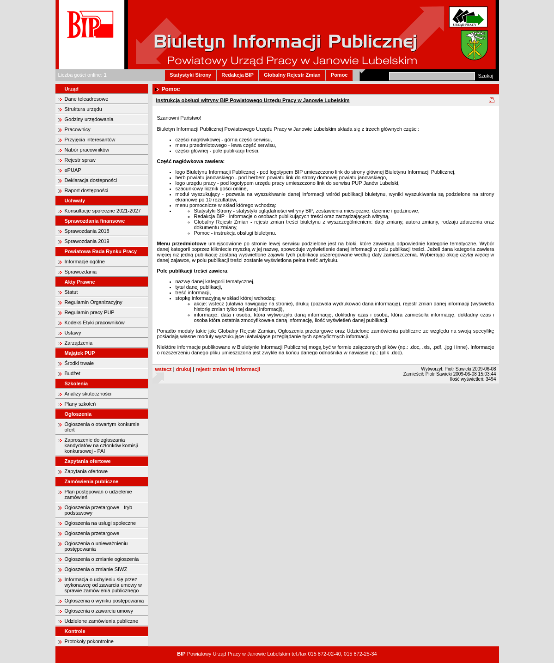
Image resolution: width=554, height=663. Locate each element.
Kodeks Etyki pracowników (95, 322)
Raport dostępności (87, 190)
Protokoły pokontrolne (89, 641)
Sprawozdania (81, 271)
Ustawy (73, 332)
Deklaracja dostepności (91, 180)
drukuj (184, 369)
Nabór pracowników (87, 149)
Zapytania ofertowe (86, 471)
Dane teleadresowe (87, 99)
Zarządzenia (79, 343)
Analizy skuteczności (88, 393)
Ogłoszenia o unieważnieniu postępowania (96, 546)
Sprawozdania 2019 (87, 241)
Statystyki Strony (190, 75)
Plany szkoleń (80, 404)
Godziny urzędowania (89, 119)
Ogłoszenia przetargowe (92, 533)
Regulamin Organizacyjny (93, 302)
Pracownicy (78, 129)
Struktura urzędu (83, 109)
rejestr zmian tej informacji (228, 369)
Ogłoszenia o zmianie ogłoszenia (102, 559)
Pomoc (339, 75)
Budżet (72, 373)
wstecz (163, 369)
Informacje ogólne (85, 261)
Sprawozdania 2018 (87, 231)
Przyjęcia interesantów (90, 139)
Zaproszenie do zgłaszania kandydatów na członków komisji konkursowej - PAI (101, 445)
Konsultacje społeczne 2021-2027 (103, 210)
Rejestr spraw (80, 160)
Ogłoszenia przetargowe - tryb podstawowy (99, 510)
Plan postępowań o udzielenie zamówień (98, 494)
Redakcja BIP (237, 75)
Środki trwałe (79, 363)
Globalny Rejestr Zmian (292, 75)
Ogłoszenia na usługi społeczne (100, 523)
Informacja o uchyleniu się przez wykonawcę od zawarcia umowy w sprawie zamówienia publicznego (103, 585)
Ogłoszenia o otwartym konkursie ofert (102, 426)
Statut (71, 292)
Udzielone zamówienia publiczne (102, 621)
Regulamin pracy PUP (90, 312)
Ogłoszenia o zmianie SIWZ (96, 569)
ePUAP (73, 170)
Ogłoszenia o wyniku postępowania (104, 600)
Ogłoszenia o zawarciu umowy (99, 611)
